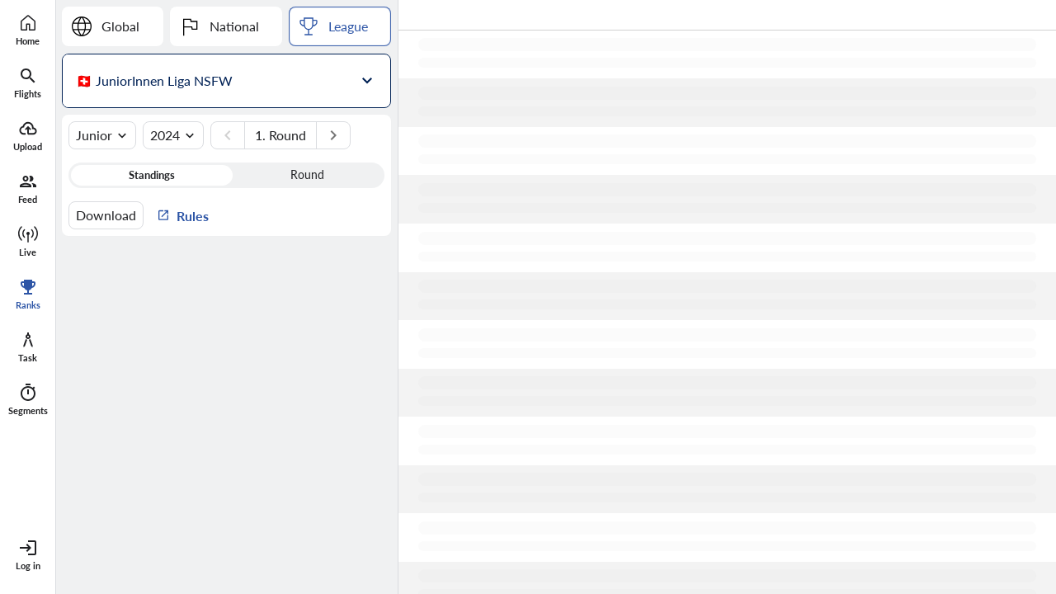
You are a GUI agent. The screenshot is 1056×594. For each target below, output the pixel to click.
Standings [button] (152, 175)
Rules (183, 215)
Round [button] (307, 175)
